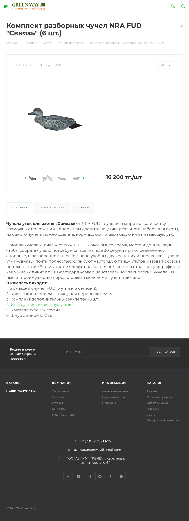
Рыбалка (153, 408)
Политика (109, 403)
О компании (61, 391)
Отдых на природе (160, 397)
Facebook (78, 476)
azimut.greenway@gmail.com (97, 450)
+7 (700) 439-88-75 (95, 441)
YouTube (99, 476)
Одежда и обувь (158, 403)
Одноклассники (110, 476)
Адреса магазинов (115, 391)
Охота (151, 414)
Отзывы (83, 207)
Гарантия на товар (115, 397)
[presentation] (25, 178)
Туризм (152, 391)
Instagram (89, 476)
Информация (114, 382)
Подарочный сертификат (165, 420)
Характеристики (52, 207)
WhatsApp (121, 476)
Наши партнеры (21, 391)
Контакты (58, 408)
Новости (58, 397)
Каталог (14, 382)
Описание (19, 207)
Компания (61, 382)
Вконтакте (67, 476)
